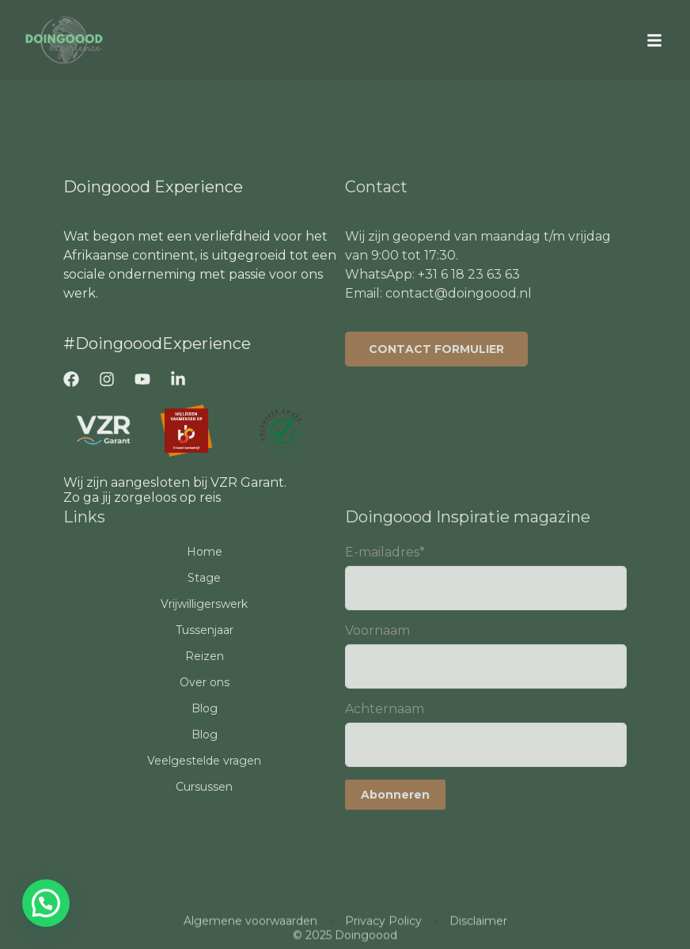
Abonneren (395, 795)
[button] (654, 40)
